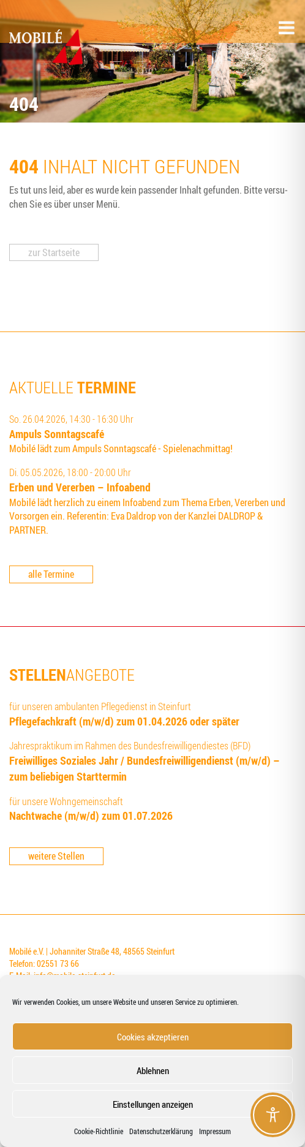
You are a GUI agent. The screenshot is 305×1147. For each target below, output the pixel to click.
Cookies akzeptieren (153, 1037)
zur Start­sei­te (54, 252)
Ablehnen (153, 1070)
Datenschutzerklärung (161, 1131)
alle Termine (51, 574)
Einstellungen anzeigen (153, 1104)
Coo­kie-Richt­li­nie (98, 1131)
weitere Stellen (56, 856)
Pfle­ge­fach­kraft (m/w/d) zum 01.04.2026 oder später (124, 721)
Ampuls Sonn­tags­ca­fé (56, 433)
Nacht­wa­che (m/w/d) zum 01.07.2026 (91, 815)
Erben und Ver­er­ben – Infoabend (80, 487)
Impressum (215, 1131)
